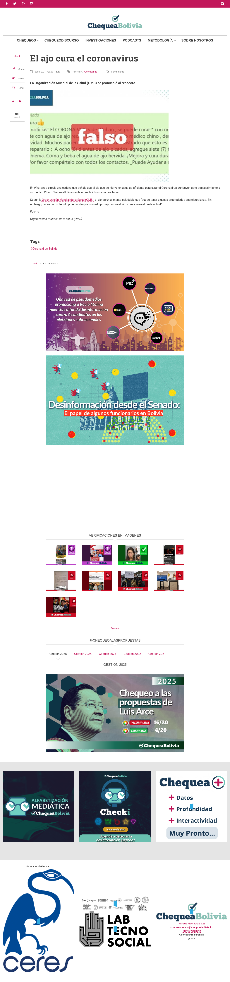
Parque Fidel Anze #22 (191, 923)
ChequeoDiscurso (61, 40)
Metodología (160, 40)
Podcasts (132, 40)
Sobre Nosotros (197, 40)
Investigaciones (100, 40)
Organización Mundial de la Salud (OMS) (67, 199)
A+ (21, 101)
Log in (35, 263)
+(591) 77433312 (192, 931)
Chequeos (26, 40)
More (114, 628)
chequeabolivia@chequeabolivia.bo (191, 927)
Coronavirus (91, 71)
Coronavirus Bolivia (44, 248)
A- (13, 101)
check (17, 56)
